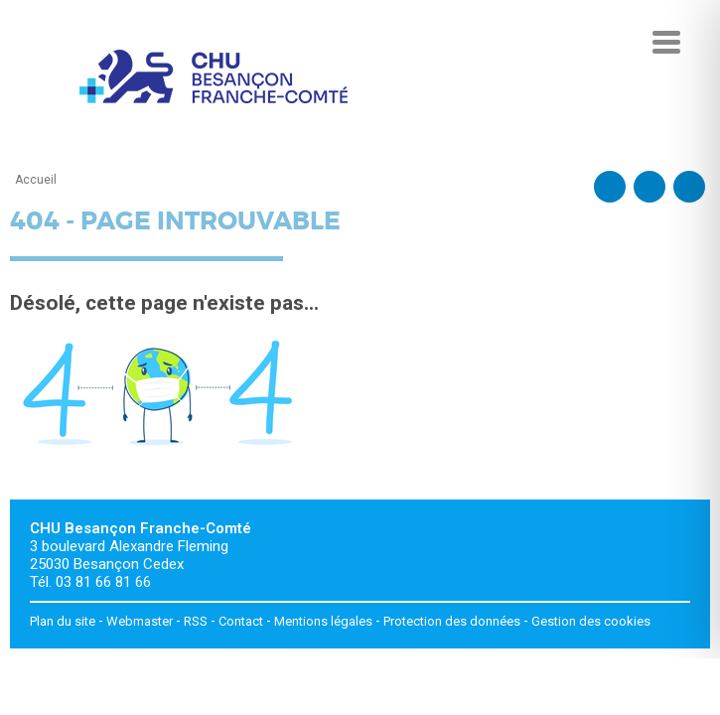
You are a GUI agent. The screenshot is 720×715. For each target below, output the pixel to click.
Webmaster (139, 621)
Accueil (36, 180)
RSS (196, 621)
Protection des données (451, 621)
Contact (240, 621)
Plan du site (62, 621)
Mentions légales (323, 621)
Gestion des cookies (590, 621)
